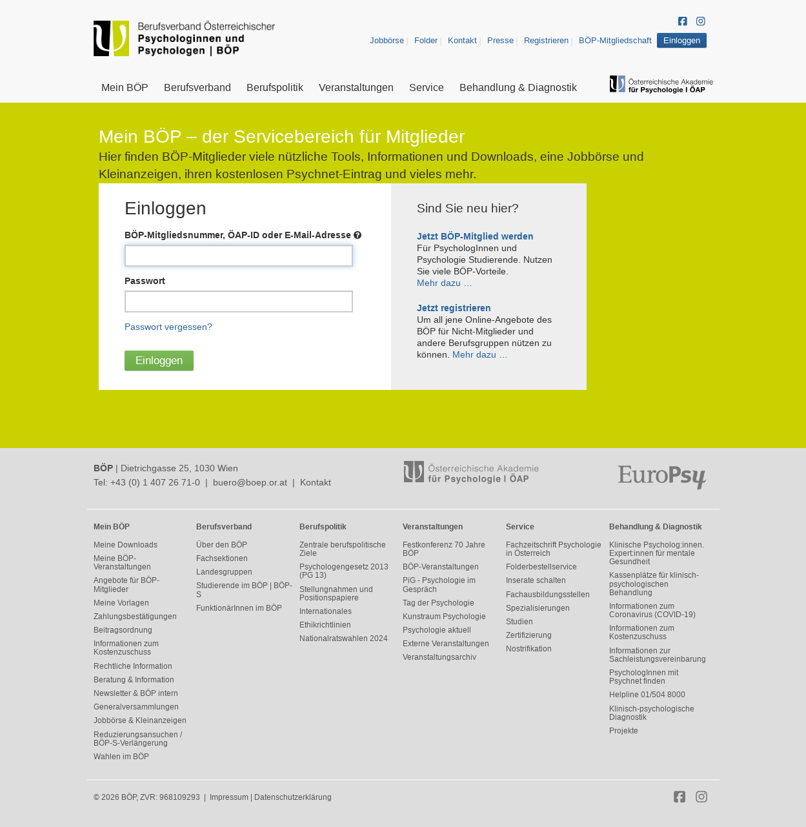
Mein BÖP (124, 87)
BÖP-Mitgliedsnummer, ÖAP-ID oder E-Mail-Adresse (243, 235)
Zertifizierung (529, 635)
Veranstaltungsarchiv (439, 657)
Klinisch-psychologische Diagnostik (651, 713)
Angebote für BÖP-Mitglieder (126, 584)
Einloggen (681, 40)
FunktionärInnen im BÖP (239, 608)
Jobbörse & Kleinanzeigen (140, 720)
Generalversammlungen (136, 706)
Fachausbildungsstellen (548, 594)
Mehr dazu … (444, 283)
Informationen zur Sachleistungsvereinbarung (657, 655)
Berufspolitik (275, 87)
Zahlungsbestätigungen (135, 616)
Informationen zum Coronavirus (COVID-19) (652, 610)
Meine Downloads (125, 544)
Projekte (623, 730)
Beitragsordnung (123, 630)
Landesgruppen (224, 572)
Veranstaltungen (356, 87)
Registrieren (546, 40)
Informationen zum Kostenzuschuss (126, 648)
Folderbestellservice (541, 566)
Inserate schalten (536, 580)
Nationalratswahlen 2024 (343, 638)
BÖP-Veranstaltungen (441, 566)
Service (426, 87)
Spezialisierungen (538, 608)
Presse (500, 40)
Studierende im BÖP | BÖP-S (244, 589)
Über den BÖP (221, 544)
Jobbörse (387, 40)
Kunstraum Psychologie (444, 616)
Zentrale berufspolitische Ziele (342, 549)
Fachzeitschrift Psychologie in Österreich (553, 549)
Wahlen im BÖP (121, 756)
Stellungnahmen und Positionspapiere (336, 593)
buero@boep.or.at (250, 482)
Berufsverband (197, 87)
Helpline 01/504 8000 (647, 694)
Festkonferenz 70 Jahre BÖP (444, 549)
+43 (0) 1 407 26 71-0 (155, 482)
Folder (426, 40)
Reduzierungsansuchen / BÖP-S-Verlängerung (138, 739)
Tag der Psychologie (438, 602)
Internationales (325, 611)
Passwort (145, 280)
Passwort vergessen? (168, 327)
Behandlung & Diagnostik (518, 87)
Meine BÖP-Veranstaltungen (122, 562)
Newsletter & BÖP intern (136, 693)
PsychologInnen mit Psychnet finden (643, 677)
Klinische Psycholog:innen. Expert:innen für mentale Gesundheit (656, 553)
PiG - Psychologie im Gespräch (439, 584)
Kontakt (462, 40)
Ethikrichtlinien (325, 624)
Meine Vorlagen (121, 602)
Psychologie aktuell (437, 630)
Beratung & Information (134, 679)
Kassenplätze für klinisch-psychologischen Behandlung (654, 584)
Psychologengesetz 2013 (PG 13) (343, 571)
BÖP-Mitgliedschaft (615, 40)
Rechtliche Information (133, 666)
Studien (519, 621)
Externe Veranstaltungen (446, 643)
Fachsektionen (222, 558)
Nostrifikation (529, 648)
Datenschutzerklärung (293, 797)
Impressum (229, 797)
